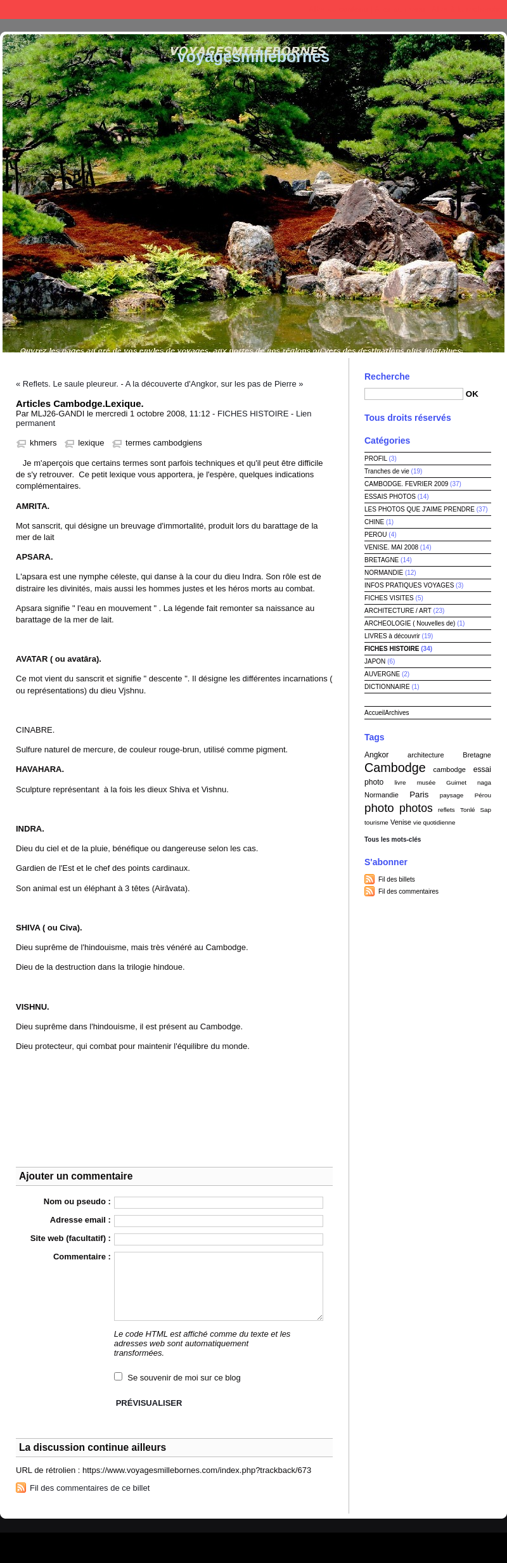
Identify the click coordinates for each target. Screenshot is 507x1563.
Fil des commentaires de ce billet (90, 1488)
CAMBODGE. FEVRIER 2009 (406, 483)
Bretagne (477, 755)
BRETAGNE (381, 559)
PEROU (375, 534)
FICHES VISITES (389, 598)
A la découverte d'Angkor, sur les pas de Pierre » (214, 384)
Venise (400, 822)
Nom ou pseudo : (77, 1201)
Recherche (387, 376)
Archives (397, 712)
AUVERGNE (382, 674)
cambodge (449, 769)
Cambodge (395, 768)
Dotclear (282, 1544)
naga (484, 782)
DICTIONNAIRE (387, 686)
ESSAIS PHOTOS (390, 496)
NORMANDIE (383, 572)
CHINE (374, 521)
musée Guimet (441, 782)
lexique (91, 442)
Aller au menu (400, 9)
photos (416, 808)
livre (400, 782)
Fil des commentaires (408, 891)
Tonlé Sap (475, 809)
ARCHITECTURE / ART (398, 610)
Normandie (381, 795)
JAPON (374, 661)
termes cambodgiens (163, 442)
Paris (418, 794)
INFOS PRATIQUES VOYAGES (409, 585)
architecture (426, 755)
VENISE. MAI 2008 (391, 547)
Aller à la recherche (467, 9)
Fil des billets (396, 879)
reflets (446, 809)
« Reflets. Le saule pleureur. (67, 384)
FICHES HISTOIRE (252, 413)
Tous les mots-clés (392, 839)
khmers (43, 442)
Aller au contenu (338, 9)
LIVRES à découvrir (392, 636)
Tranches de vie (386, 471)
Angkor (376, 754)
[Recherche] (413, 394)
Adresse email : (80, 1220)
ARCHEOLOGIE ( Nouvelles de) (409, 623)
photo (379, 807)
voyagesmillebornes (253, 56)
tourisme (376, 822)
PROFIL (375, 458)
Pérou (483, 795)
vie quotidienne (434, 822)
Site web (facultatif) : (70, 1238)
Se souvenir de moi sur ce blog (183, 1377)
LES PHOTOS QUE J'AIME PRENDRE (419, 509)
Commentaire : (82, 1256)
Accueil (374, 712)
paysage (451, 795)
